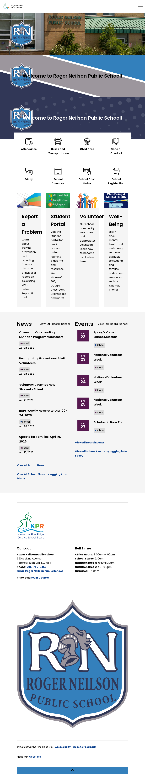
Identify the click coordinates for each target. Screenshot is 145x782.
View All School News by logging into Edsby (42, 476)
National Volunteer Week (108, 357)
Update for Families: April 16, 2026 (40, 439)
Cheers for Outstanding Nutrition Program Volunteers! (41, 334)
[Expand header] (140, 6)
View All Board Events (89, 442)
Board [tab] (56, 324)
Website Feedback (84, 747)
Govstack (35, 756)
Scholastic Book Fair (109, 422)
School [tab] (65, 324)
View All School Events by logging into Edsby (101, 453)
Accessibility (63, 747)
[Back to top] (72, 770)
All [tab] (48, 324)
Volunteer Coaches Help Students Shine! (37, 387)
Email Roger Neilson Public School (40, 571)
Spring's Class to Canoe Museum (106, 334)
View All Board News (30, 465)
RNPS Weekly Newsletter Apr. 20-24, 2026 (43, 413)
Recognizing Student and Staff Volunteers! (42, 360)
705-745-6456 (37, 567)
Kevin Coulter (39, 578)
